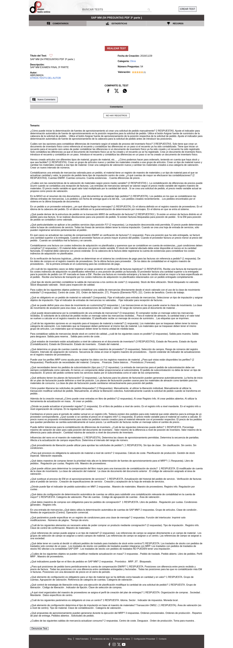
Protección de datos (121, 639)
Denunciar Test (39, 628)
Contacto (162, 639)
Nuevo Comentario (43, 99)
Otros (133, 61)
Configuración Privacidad (144, 639)
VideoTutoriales (81, 639)
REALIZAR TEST (116, 48)
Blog (70, 639)
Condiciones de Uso (100, 639)
